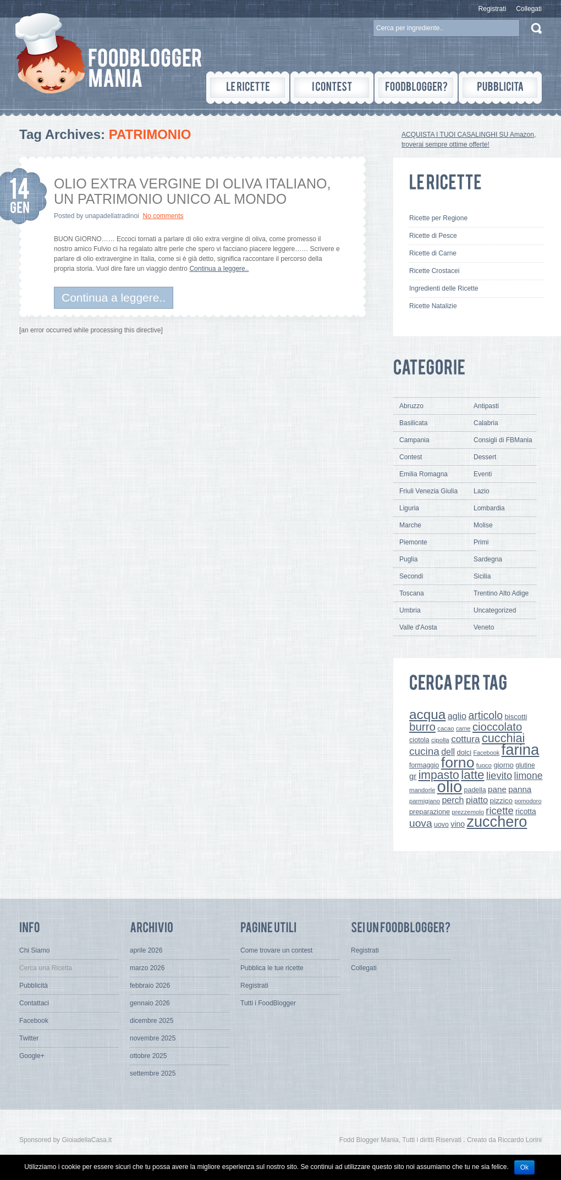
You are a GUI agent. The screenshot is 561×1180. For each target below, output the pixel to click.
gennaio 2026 (150, 1003)
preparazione (429, 812)
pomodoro (527, 801)
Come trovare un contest (276, 950)
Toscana (411, 593)
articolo (485, 715)
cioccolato (497, 727)
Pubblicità (33, 985)
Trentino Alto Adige (501, 593)
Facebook (486, 752)
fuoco (484, 765)
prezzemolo (468, 812)
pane (497, 789)
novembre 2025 (152, 1038)
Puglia (408, 559)
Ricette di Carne (433, 253)
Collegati (529, 9)
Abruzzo (411, 406)
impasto (439, 775)
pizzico (501, 801)
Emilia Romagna (423, 474)
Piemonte (413, 542)
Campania (414, 440)
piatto (477, 800)
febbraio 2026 (150, 985)
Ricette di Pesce (433, 236)
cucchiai (503, 738)
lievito (499, 775)
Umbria (410, 610)
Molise (483, 525)
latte (472, 775)
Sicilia (482, 576)
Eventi (483, 474)
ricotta (525, 811)
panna (519, 789)
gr (412, 776)
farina (521, 749)
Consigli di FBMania (503, 440)
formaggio (424, 765)
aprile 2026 (146, 950)
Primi (481, 542)
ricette (499, 810)
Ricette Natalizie (433, 306)
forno (458, 762)
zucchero (496, 821)
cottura (465, 738)
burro (422, 726)
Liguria (409, 508)
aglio (457, 716)
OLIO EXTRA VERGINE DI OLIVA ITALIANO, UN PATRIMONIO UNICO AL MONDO (192, 191)
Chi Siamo (34, 950)
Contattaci (34, 1003)
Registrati (493, 9)
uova (420, 823)
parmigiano (424, 801)
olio (450, 786)
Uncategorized (495, 610)
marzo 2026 (147, 968)
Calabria (486, 423)
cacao (445, 728)
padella (475, 790)
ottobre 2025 (148, 1056)
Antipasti (486, 406)
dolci (464, 752)
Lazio (482, 491)
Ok (524, 1167)
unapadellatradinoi (112, 216)
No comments (162, 216)
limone (528, 775)
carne (463, 728)
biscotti (515, 717)
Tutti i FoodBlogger (268, 1003)
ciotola (419, 740)
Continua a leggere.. (219, 268)
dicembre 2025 (151, 1021)
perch (453, 800)
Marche (410, 525)
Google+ (32, 1056)
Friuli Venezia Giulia (428, 491)
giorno (503, 765)
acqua (427, 714)
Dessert (485, 457)
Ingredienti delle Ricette (443, 288)
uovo (441, 824)
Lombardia (489, 508)
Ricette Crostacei (434, 271)
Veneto (484, 627)
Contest (410, 457)
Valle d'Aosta (418, 627)
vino (457, 824)
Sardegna (488, 559)
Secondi (411, 576)
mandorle (422, 790)
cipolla (440, 740)
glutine (525, 765)
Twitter (28, 1038)
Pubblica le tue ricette (272, 968)
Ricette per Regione (438, 218)
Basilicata (413, 423)
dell (448, 751)
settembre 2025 (152, 1073)
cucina (424, 751)
